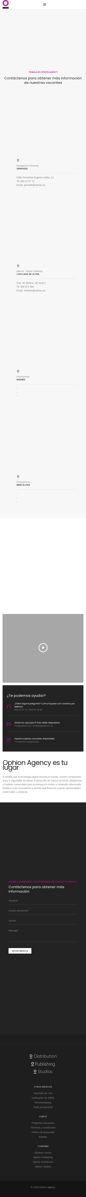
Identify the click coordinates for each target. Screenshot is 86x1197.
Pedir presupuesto (43, 1107)
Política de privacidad (43, 1132)
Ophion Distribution (43, 1162)
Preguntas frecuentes (43, 1123)
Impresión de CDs (43, 1093)
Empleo (43, 1137)
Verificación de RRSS (43, 1098)
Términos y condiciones (42, 1127)
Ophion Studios (43, 1166)
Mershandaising (43, 1102)
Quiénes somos (43, 1152)
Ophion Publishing (43, 1157)
